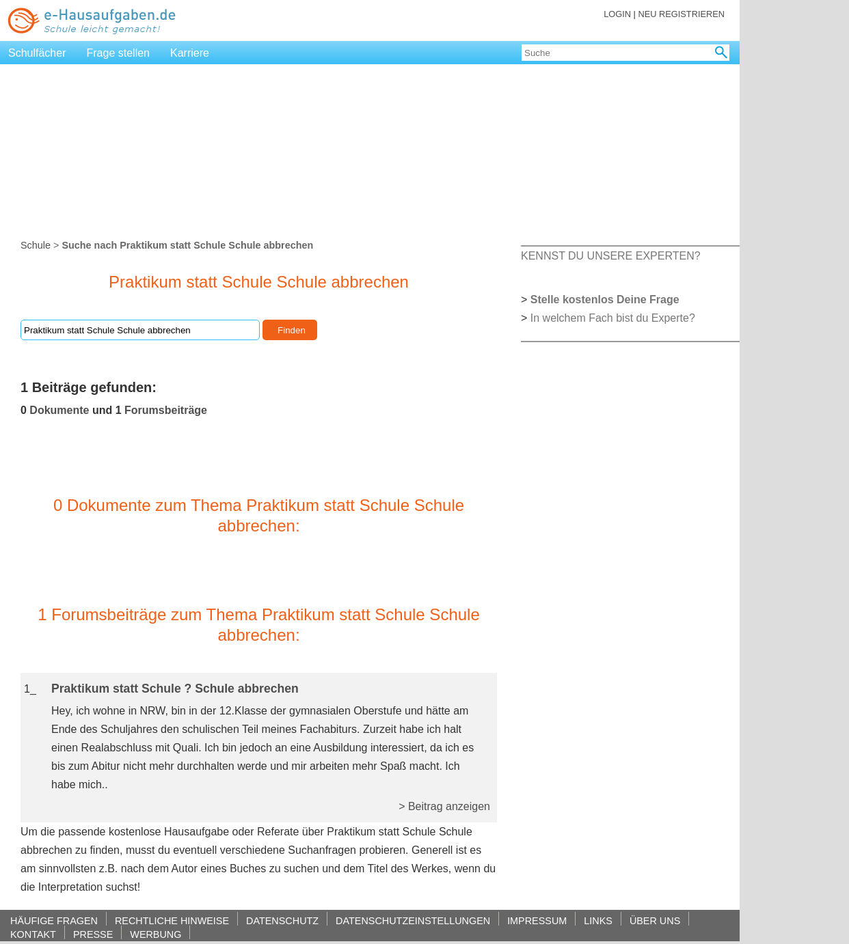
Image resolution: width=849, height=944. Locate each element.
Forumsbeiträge (165, 410)
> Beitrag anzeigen (444, 806)
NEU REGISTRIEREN (681, 14)
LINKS (598, 920)
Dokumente (59, 410)
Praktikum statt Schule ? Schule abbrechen (175, 688)
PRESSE (93, 934)
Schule (36, 245)
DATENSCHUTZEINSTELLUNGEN (413, 920)
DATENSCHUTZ (282, 920)
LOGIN (617, 14)
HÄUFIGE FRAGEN (54, 920)
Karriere (189, 53)
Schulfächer (37, 53)
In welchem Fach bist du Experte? (612, 318)
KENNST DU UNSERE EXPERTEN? (611, 256)
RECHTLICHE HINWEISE (172, 920)
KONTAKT (33, 934)
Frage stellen (118, 53)
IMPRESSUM (537, 920)
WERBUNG (155, 934)
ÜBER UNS (655, 920)
